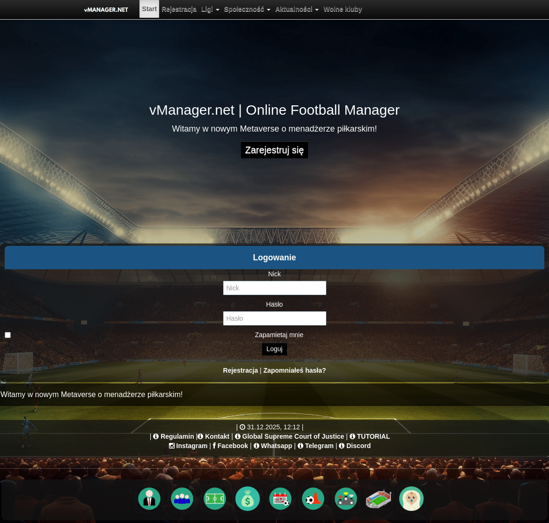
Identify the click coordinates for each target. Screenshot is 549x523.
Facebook (233, 445)
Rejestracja (179, 9)
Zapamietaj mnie (154, 335)
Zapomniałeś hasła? (295, 370)
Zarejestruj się (274, 150)
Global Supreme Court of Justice (293, 436)
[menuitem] (149, 9)
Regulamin (177, 436)
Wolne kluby (342, 9)
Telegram (319, 445)
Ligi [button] (210, 9)
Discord (358, 445)
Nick (274, 274)
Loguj (274, 349)
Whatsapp (276, 445)
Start (149, 9)
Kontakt (217, 436)
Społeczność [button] (247, 9)
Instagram (192, 445)
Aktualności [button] (297, 9)
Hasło (274, 304)
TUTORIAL (373, 436)
